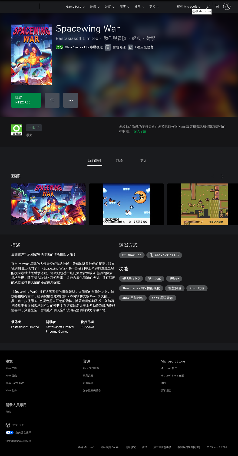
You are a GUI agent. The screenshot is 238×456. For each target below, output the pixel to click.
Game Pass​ (73, 6)
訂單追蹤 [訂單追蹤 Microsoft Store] (166, 390)
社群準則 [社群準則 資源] (88, 382)
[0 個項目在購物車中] (217, 5)
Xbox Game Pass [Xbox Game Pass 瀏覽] (15, 382)
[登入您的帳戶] (226, 6)
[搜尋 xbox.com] (208, 6)
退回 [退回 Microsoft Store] (163, 382)
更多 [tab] (143, 160)
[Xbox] (52, 6)
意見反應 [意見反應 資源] (88, 375)
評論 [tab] (119, 160)
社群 (138, 6)
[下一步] (222, 176)
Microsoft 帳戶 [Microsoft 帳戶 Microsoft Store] (169, 367)
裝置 (108, 6)
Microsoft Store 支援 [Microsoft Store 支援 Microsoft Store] (172, 375)
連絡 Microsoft (86, 447)
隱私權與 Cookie (110, 447)
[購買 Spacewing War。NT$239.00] (26, 100)
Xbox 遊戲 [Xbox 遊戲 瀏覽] (11, 375)
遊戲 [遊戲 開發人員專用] (8, 411)
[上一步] (213, 176)
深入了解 (139, 131)
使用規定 (131, 447)
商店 (123, 6)
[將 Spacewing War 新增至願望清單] (52, 100)
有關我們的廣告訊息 (189, 447)
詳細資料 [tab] (94, 160)
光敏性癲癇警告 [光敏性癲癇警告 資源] (92, 390)
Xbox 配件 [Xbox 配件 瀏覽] (11, 390)
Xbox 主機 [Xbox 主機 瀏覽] (11, 367)
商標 (144, 447)
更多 (152, 6)
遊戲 (93, 6)
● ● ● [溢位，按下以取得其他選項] (71, 100)
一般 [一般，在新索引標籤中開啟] (34, 127)
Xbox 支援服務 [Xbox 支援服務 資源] (91, 367)
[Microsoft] (21, 6)
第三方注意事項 (162, 447)
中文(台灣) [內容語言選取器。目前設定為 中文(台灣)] (18, 424)
